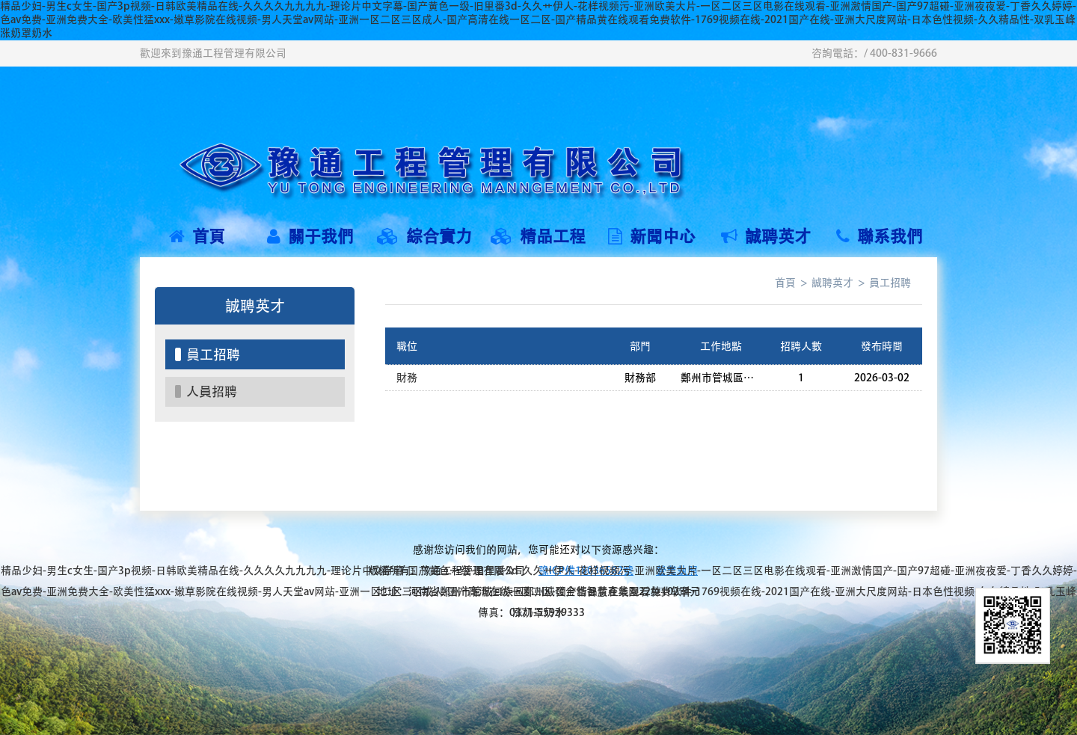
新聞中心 (652, 236)
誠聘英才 (766, 236)
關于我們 (310, 236)
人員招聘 (211, 391)
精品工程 (538, 236)
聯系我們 (879, 236)
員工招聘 (213, 354)
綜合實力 (424, 236)
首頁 (197, 236)
